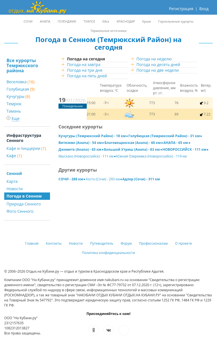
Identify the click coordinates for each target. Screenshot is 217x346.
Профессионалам (153, 243)
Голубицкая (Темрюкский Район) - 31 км (164, 135)
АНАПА (45, 21)
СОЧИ (28, 21)
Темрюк (13, 103)
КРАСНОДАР (126, 21)
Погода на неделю (154, 59)
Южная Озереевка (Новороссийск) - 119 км (151, 156)
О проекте (183, 243)
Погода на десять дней (158, 64)
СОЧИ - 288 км (70, 179)
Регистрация (181, 8)
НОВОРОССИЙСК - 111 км (184, 149)
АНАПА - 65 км (175, 142)
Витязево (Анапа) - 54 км (80, 142)
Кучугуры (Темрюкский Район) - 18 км (92, 135)
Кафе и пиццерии (26, 148)
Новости (14, 188)
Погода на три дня (84, 70)
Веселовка (20, 81)
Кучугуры (18, 96)
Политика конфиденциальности (108, 252)
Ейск (106, 21)
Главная (32, 243)
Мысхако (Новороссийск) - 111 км (86, 156)
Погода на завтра (83, 64)
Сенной (14, 173)
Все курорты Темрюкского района (22, 65)
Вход (204, 8)
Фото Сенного (20, 211)
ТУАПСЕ (89, 21)
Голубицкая (20, 89)
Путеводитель (101, 243)
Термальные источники (108, 31)
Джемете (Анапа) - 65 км (79, 149)
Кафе (14, 155)
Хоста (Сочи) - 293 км (103, 179)
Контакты (54, 243)
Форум (126, 243)
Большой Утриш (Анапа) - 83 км (132, 149)
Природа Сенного (23, 204)
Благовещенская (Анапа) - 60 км (132, 142)
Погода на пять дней (87, 75)
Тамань (13, 111)
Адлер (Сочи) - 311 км (141, 179)
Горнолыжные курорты (176, 21)
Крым (146, 21)
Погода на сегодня (86, 59)
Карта (12, 181)
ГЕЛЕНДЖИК (67, 21)
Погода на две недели (157, 70)
